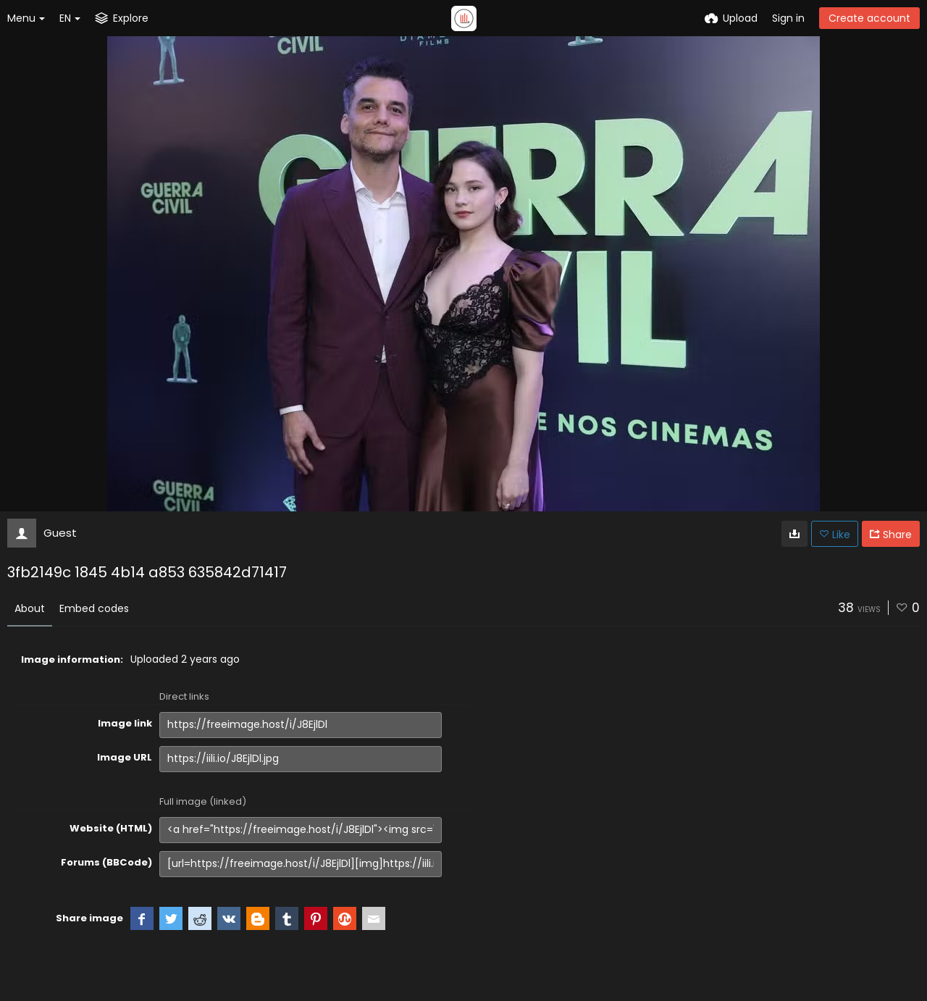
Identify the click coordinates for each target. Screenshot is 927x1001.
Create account (869, 18)
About (29, 608)
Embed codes (94, 608)
